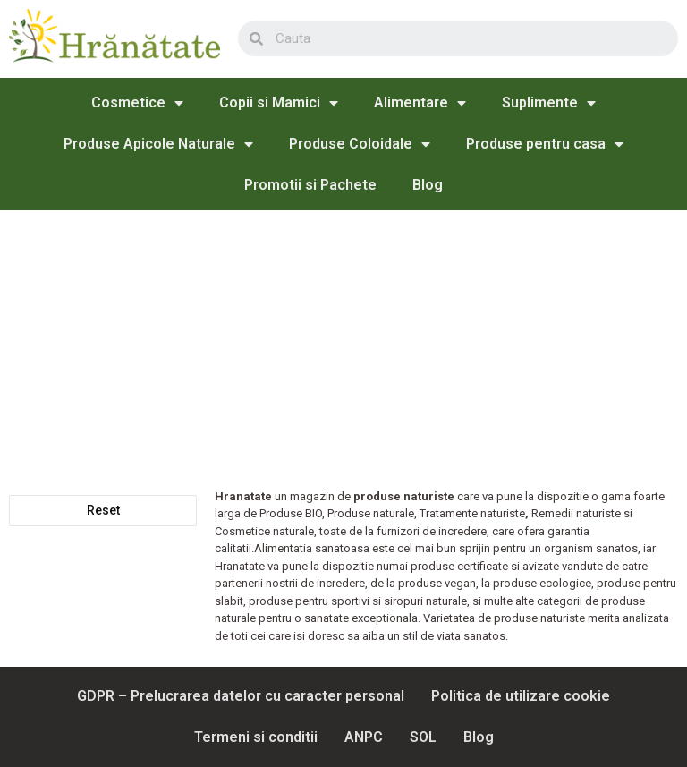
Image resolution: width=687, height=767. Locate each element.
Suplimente (549, 103)
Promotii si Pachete (310, 184)
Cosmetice (137, 103)
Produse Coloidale (359, 144)
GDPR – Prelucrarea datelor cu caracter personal (240, 695)
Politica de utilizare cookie (520, 695)
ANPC (363, 737)
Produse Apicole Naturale (158, 144)
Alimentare (420, 103)
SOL (423, 737)
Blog (427, 184)
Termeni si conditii (256, 737)
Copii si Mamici (278, 103)
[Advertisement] (343, 344)
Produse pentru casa (544, 144)
